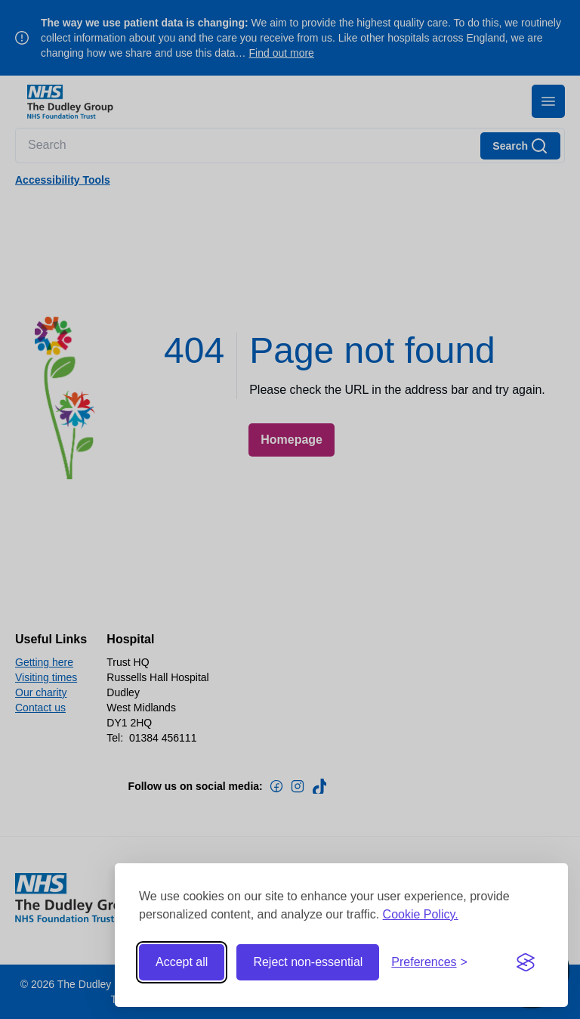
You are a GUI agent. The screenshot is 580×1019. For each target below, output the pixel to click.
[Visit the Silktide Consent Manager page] (526, 962)
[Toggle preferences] (429, 962)
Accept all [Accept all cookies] (182, 962)
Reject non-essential (307, 962)
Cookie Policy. (420, 914)
